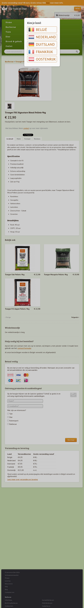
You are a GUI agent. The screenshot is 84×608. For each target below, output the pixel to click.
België (37, 29)
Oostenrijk (42, 59)
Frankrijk (40, 52)
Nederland (42, 37)
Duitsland (41, 44)
